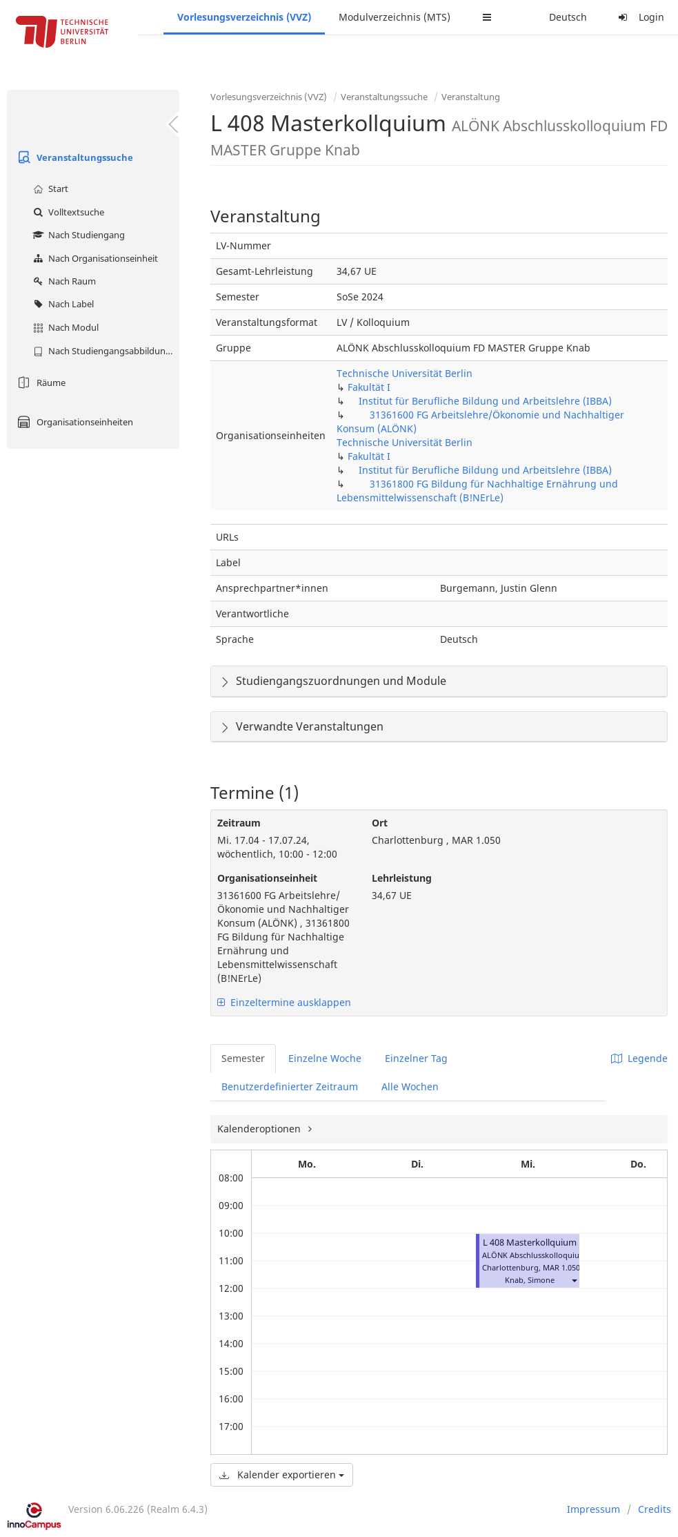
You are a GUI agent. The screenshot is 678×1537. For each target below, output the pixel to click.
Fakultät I (369, 387)
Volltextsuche (67, 212)
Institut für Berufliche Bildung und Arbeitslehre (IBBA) (485, 400)
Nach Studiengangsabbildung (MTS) (104, 351)
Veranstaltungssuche (73, 157)
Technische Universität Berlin (404, 373)
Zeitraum (239, 822)
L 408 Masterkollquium (530, 1242)
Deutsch (568, 16)
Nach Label (62, 304)
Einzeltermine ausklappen (284, 1002)
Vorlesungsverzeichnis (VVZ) (244, 16)
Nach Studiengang (77, 235)
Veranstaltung (470, 96)
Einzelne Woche (324, 1058)
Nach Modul (64, 327)
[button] (573, 1280)
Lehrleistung (402, 877)
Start (49, 188)
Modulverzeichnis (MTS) (394, 16)
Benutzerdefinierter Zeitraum (289, 1086)
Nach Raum (63, 281)
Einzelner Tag (416, 1058)
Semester (243, 1058)
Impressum (593, 1509)
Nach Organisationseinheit (94, 258)
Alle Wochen (410, 1086)
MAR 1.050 (561, 1267)
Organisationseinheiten (73, 422)
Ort (380, 822)
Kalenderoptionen (260, 1128)
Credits (654, 1509)
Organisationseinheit (267, 877)
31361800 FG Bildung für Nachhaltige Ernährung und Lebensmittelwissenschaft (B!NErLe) (477, 490)
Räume (40, 382)
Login (639, 16)
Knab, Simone (530, 1280)
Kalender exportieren (281, 1474)
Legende (639, 1058)
